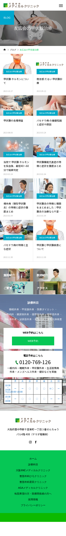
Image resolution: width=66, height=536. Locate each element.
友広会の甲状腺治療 (14, 71)
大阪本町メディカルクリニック (33, 470)
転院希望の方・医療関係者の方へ (33, 493)
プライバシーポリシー (33, 505)
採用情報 (33, 499)
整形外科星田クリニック (33, 482)
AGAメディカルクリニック (33, 487)
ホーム (33, 458)
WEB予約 (33, 341)
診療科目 (33, 464)
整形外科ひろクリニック (33, 476)
